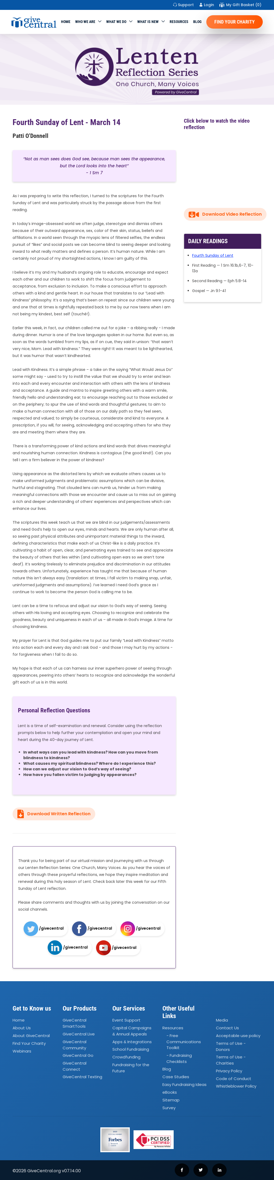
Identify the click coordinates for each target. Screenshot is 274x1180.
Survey (169, 1108)
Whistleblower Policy (236, 1086)
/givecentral (44, 928)
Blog (197, 22)
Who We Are (85, 22)
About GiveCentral (31, 1036)
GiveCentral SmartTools (74, 1023)
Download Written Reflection (53, 814)
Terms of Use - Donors (231, 1046)
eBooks (169, 1092)
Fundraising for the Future (130, 1068)
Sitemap (171, 1100)
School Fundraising (130, 1049)
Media (222, 1020)
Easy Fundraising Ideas (184, 1084)
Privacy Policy (229, 1071)
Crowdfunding (126, 1057)
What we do (116, 22)
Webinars (22, 1051)
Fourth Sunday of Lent (212, 255)
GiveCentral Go (78, 1055)
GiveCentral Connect (74, 1066)
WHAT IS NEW (148, 22)
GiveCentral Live (79, 1034)
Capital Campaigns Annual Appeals (131, 1031)
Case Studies (175, 1077)
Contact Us (227, 1028)
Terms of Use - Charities (231, 1060)
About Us (22, 1028)
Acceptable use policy (238, 1036)
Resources (179, 22)
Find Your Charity (234, 22)
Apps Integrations (132, 1042)
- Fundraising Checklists (179, 1058)
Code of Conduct (233, 1078)
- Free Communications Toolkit (183, 1041)
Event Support (126, 1020)
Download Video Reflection (225, 214)
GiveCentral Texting (82, 1077)
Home (65, 22)
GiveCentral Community (74, 1045)
